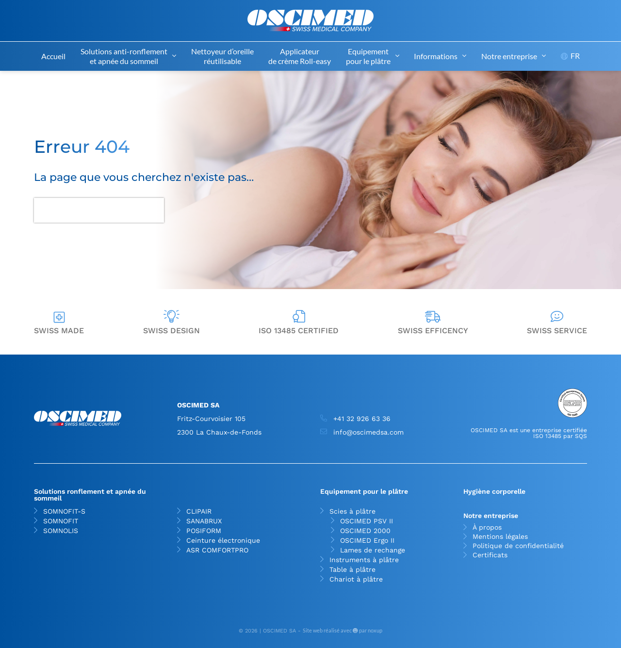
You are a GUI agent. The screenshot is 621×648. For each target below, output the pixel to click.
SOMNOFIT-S (64, 511)
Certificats (490, 555)
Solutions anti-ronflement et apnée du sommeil (128, 56)
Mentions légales (500, 536)
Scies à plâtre (354, 511)
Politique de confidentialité (518, 546)
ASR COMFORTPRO (217, 550)
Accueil (53, 56)
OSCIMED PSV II (366, 521)
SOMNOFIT (60, 521)
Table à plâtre (352, 569)
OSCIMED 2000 (365, 531)
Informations (440, 56)
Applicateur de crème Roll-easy (299, 56)
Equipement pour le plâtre (372, 56)
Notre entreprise (513, 56)
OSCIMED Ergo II (367, 540)
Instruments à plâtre (364, 560)
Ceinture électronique (223, 540)
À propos (487, 527)
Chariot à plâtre (356, 579)
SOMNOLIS (60, 531)
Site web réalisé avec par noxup (342, 630)
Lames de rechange (372, 550)
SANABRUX (204, 521)
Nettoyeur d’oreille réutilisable (222, 56)
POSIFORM (203, 531)
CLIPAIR (199, 511)
